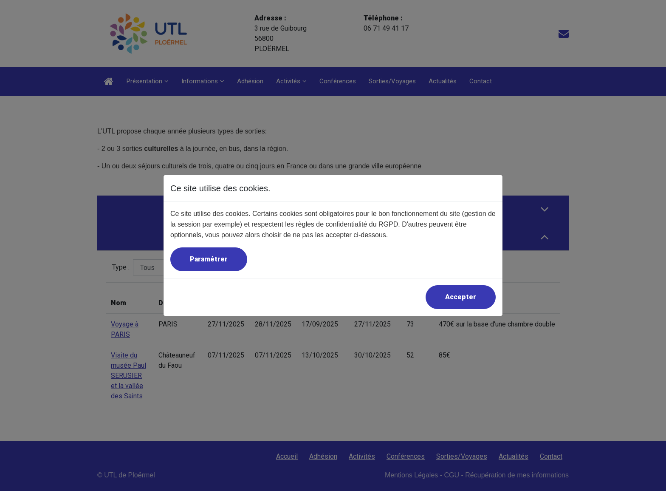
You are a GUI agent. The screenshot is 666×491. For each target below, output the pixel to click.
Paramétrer (209, 259)
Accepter (460, 297)
